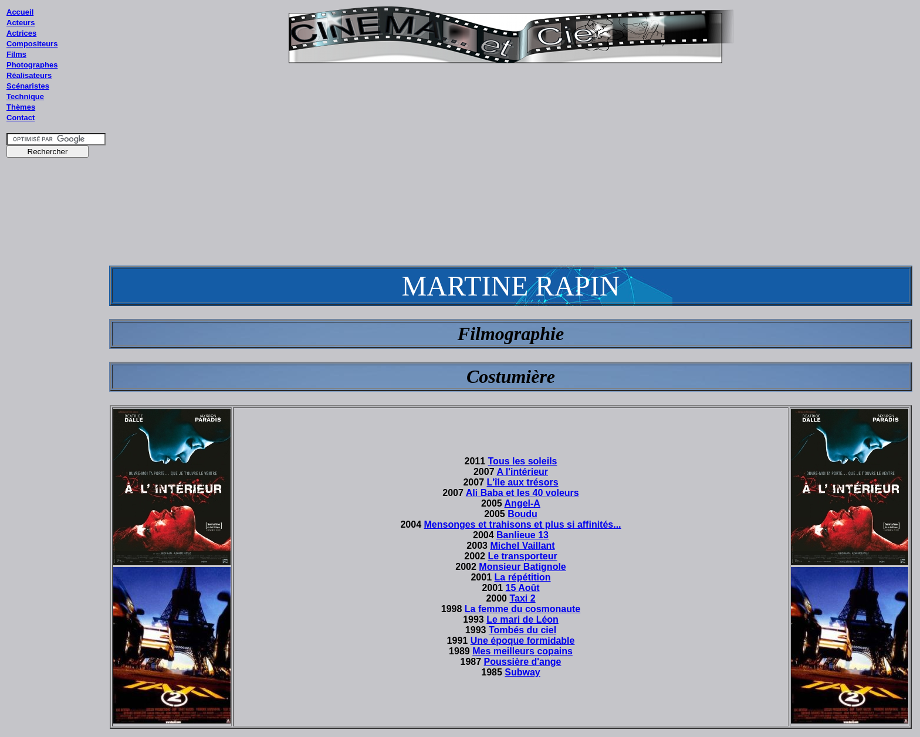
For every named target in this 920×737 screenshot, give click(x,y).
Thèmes (20, 107)
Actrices (21, 33)
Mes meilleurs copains (522, 651)
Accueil (19, 12)
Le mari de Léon (522, 619)
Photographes (32, 64)
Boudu (522, 514)
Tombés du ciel (522, 630)
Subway (522, 672)
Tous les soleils (522, 461)
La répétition (523, 577)
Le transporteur (522, 556)
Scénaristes (27, 85)
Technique (25, 96)
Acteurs (20, 22)
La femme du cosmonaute (522, 609)
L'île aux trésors (522, 482)
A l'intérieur (522, 472)
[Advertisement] (56, 386)
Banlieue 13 (522, 535)
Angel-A (522, 503)
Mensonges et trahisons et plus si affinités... (522, 524)
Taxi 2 (522, 598)
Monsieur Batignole (522, 567)
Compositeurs (32, 43)
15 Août (522, 588)
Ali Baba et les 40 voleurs (522, 493)
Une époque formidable (523, 641)
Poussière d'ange (523, 662)
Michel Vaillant (522, 546)
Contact (20, 117)
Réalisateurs (29, 75)
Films (16, 54)
